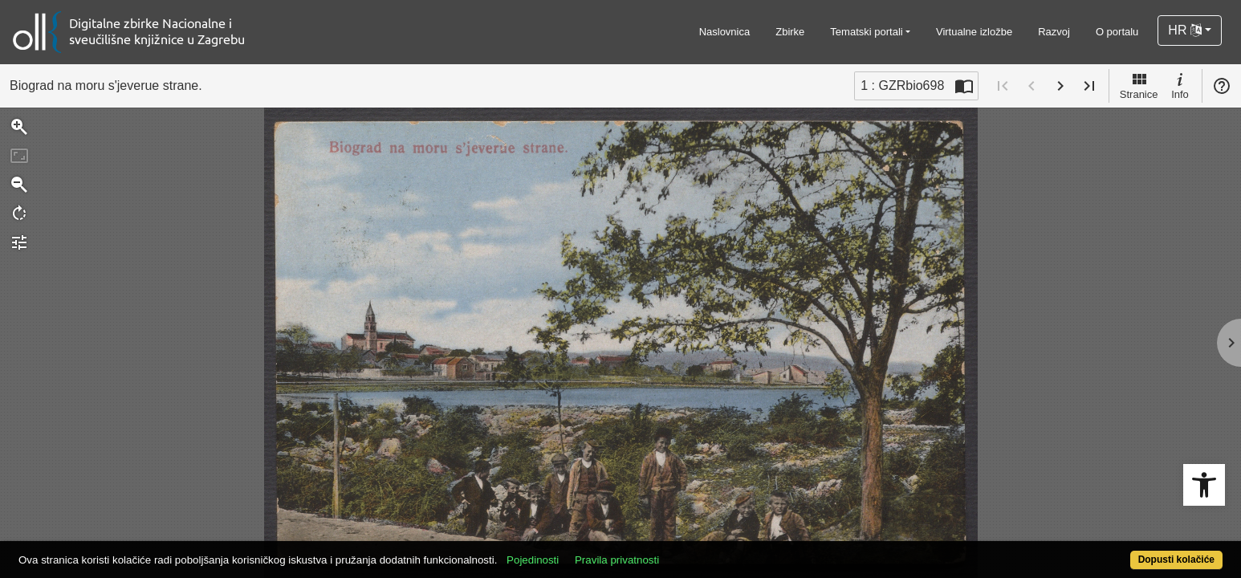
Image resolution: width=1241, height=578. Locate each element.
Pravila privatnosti (679, 551)
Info (1180, 85)
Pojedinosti (594, 551)
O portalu (1117, 32)
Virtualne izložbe (974, 32)
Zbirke (789, 32)
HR (1185, 30)
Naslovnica (725, 32)
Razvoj (1054, 32)
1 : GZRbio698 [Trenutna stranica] (902, 85)
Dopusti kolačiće (1110, 551)
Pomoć (1221, 86)
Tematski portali (866, 32)
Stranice (1139, 85)
